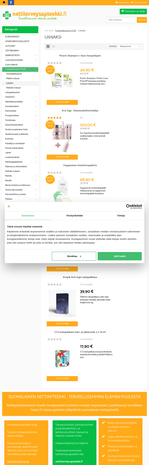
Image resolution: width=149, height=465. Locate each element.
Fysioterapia (10, 120)
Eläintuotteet (10, 111)
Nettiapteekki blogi (18, 325)
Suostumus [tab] (28, 215)
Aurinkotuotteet (12, 106)
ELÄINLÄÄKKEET (12, 36)
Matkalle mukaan (13, 87)
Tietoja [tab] (121, 215)
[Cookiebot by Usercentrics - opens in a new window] (128, 206)
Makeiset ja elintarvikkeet (16, 166)
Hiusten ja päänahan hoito (16, 129)
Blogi (58, 441)
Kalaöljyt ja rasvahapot (15, 143)
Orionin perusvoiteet (13, 190)
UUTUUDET (10, 46)
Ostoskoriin (53, 88)
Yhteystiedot (113, 441)
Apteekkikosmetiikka (14, 101)
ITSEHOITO (10, 97)
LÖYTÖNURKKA (12, 50)
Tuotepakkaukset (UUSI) (15, 69)
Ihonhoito (9, 139)
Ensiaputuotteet (12, 115)
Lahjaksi (9, 83)
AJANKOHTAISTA (12, 55)
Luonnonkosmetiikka (14, 60)
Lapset (8, 152)
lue (91, 421)
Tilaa (92, 416)
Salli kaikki (120, 256)
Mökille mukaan (13, 78)
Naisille (8, 180)
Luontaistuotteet (12, 157)
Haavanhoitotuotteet (14, 125)
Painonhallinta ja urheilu (15, 194)
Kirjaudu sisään (140, 2)
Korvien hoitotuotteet (14, 148)
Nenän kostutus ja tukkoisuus (17, 185)
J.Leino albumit (11, 64)
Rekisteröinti (123, 2)
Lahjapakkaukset (12, 92)
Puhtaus (8, 199)
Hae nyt (141, 20)
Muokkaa (74, 256)
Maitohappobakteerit (13, 162)
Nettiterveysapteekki (40, 441)
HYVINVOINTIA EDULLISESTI (17, 41)
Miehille (8, 176)
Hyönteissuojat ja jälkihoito (16, 134)
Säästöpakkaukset (14, 74)
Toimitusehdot (94, 441)
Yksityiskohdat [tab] (74, 215)
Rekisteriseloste (73, 441)
